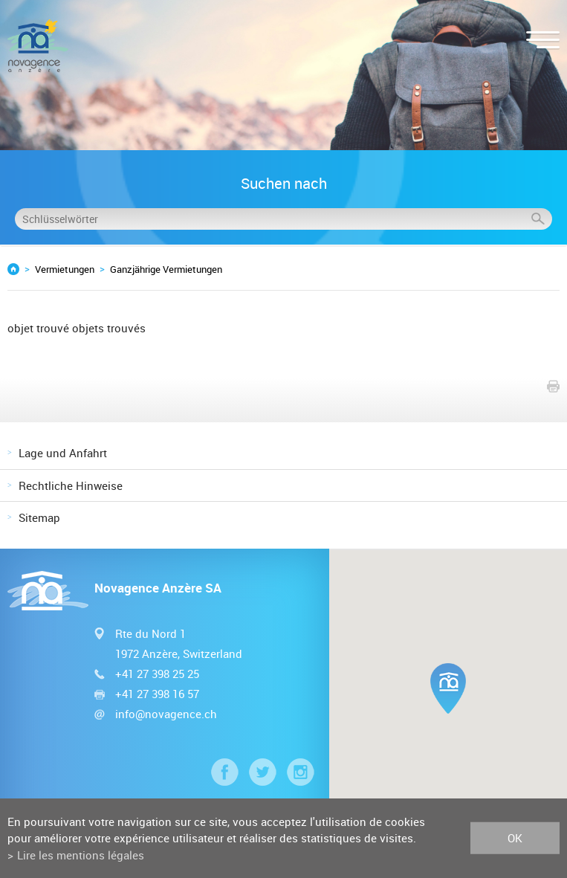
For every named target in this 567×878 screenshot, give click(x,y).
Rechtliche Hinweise (71, 485)
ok (515, 837)
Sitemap (39, 517)
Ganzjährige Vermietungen (166, 269)
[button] (448, 688)
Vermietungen (64, 269)
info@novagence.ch (166, 713)
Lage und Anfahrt (63, 452)
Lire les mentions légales (80, 855)
